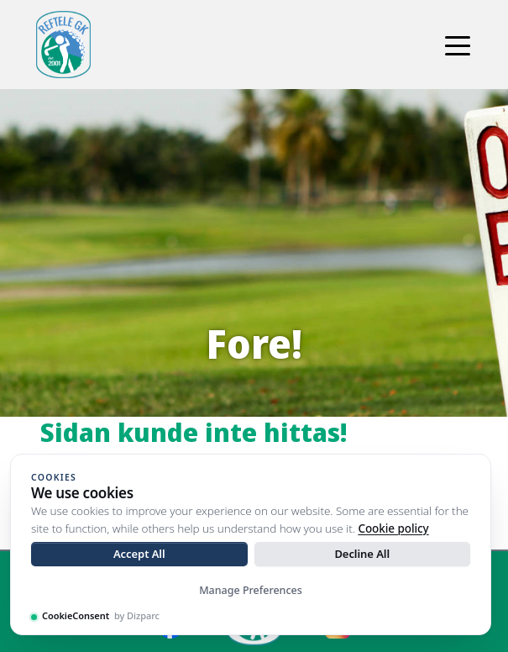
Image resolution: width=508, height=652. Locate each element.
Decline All (362, 553)
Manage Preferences (250, 590)
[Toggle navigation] (457, 44)
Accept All (139, 553)
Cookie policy (393, 528)
